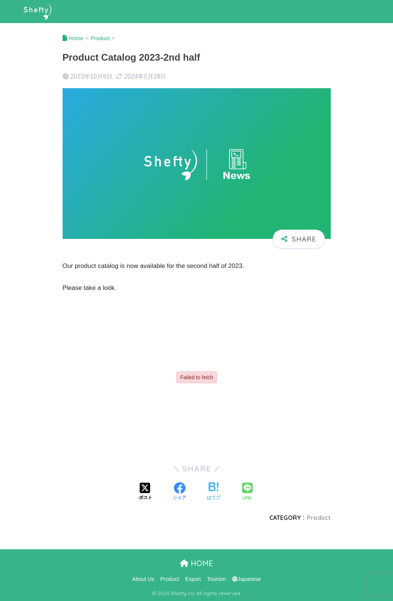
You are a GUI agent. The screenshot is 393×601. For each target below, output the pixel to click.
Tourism (216, 579)
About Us (143, 579)
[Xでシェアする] (145, 492)
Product (319, 517)
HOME (196, 563)
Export (193, 579)
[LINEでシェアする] (247, 492)
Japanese (246, 579)
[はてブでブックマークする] (213, 492)
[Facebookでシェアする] (179, 492)
